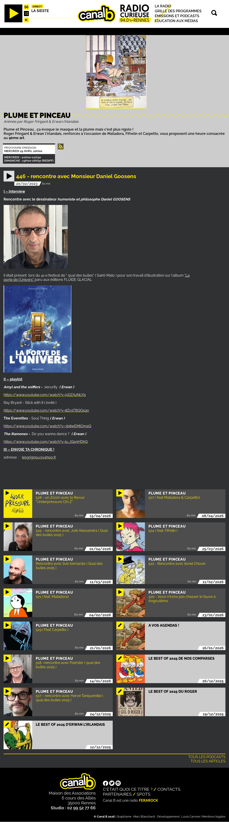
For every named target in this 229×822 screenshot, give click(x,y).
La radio (163, 6)
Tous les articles (208, 761)
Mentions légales (213, 816)
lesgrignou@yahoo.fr (39, 457)
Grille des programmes (178, 11)
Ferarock (148, 800)
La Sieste (40, 11)
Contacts (168, 789)
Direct (37, 6)
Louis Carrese (190, 816)
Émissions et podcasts (177, 16)
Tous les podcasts (206, 757)
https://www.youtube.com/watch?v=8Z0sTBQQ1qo (46, 410)
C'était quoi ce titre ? (128, 789)
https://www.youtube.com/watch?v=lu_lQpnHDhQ (46, 442)
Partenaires (117, 794)
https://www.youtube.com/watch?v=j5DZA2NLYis (45, 395)
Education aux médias (176, 21)
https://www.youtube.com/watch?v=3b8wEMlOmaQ (47, 426)
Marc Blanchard (144, 816)
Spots (144, 794)
